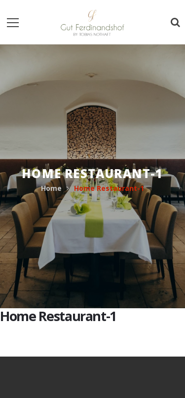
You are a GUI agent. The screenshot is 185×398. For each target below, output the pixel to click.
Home (51, 188)
